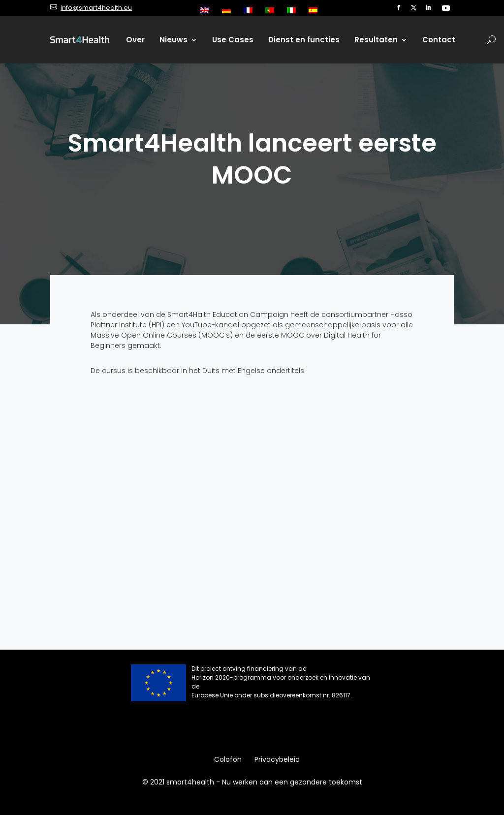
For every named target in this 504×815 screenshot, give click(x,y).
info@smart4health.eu (96, 7)
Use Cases (232, 39)
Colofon (228, 760)
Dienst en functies (304, 39)
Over (135, 39)
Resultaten (376, 39)
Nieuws (173, 39)
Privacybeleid (277, 760)
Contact (438, 39)
